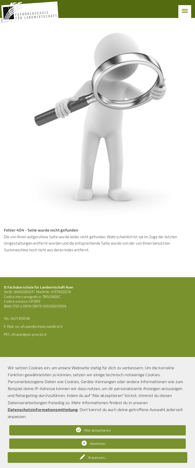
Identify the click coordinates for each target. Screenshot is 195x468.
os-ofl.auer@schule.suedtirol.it (38, 326)
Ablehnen (97, 443)
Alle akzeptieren (97, 430)
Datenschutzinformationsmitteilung (43, 409)
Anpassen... (97, 457)
